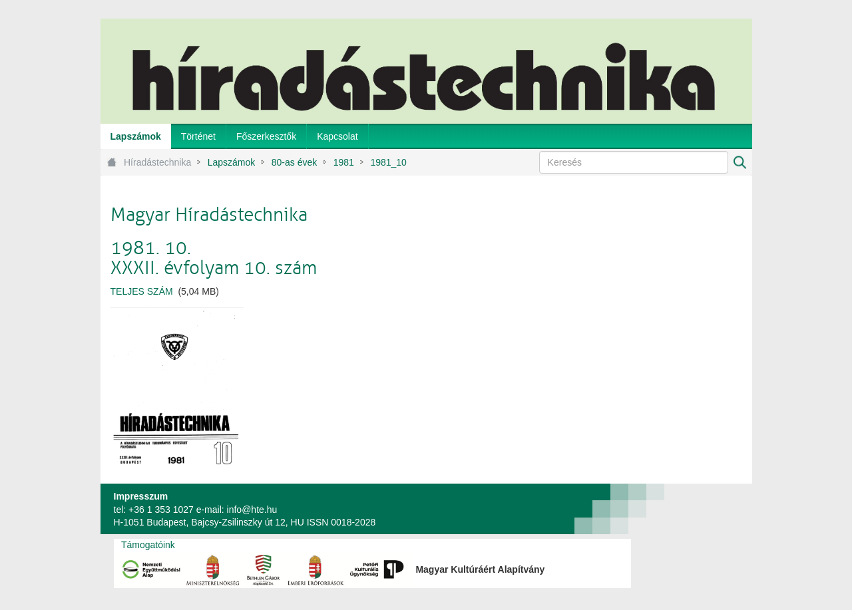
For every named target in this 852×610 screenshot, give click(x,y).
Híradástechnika (157, 162)
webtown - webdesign (708, 509)
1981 (343, 162)
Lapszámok (232, 162)
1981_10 (388, 162)
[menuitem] (136, 136)
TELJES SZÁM (141, 291)
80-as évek (294, 162)
